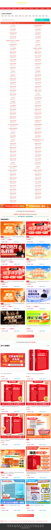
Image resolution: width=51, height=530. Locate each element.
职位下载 (31, 8)
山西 (25, 526)
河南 (33, 525)
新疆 (38, 526)
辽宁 (12, 526)
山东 (22, 526)
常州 (9, 15)
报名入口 (25, 8)
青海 (20, 526)
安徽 (10, 525)
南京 (6, 15)
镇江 (46, 15)
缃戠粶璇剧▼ (5, 219)
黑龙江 (35, 525)
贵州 (26, 525)
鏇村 (48, 219)
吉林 (43, 525)
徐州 (36, 15)
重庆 (15, 525)
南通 (20, 15)
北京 (12, 525)
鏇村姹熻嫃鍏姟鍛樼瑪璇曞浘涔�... (25, 515)
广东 (22, 525)
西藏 (36, 526)
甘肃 (19, 525)
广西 (24, 525)
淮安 (12, 15)
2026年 (8, 10)
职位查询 (8, 8)
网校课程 (48, 8)
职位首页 (3, 8)
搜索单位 (42, 19)
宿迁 (23, 15)
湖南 (40, 525)
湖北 (38, 525)
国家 (8, 525)
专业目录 (37, 8)
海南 (28, 525)
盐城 (40, 15)
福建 (17, 525)
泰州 (30, 15)
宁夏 (18, 526)
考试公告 (20, 8)
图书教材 (42, 8)
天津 (34, 526)
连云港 (16, 15)
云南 (40, 526)
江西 (10, 526)
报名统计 (14, 8)
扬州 (43, 15)
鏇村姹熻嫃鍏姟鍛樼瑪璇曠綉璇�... (25, 336)
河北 (31, 525)
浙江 (43, 526)
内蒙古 (15, 526)
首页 (5, 10)
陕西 (27, 526)
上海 (29, 526)
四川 (31, 526)
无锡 (33, 15)
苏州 (26, 15)
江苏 (8, 526)
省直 (2, 15)
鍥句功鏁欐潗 (5, 346)
